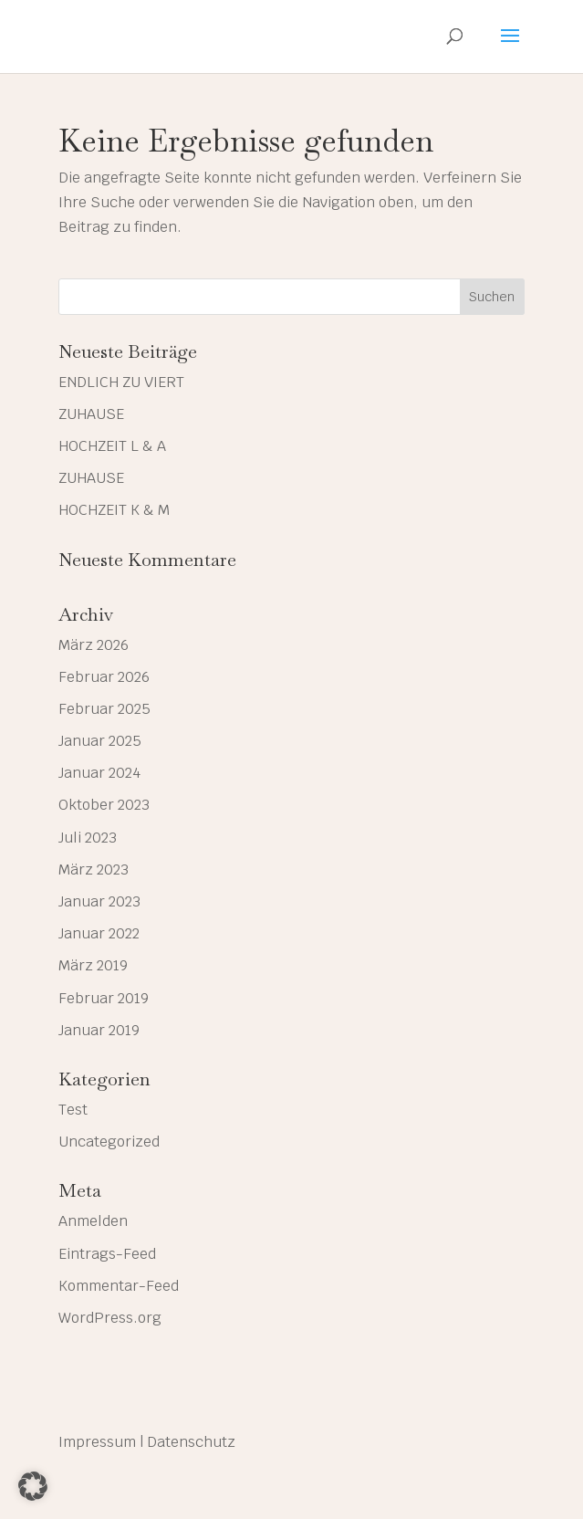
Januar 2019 (99, 1030)
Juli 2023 (87, 837)
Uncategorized (109, 1141)
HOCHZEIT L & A (112, 446)
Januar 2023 (99, 901)
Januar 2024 (99, 772)
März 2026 (93, 645)
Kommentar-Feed (118, 1285)
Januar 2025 (99, 740)
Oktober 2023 (104, 804)
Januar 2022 (99, 933)
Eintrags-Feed (107, 1253)
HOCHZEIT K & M (114, 509)
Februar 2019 (103, 998)
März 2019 (93, 965)
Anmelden (93, 1221)
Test (73, 1109)
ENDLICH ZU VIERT (121, 382)
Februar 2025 (104, 708)
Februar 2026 (104, 676)
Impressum (97, 1441)
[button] (33, 1486)
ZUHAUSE (91, 414)
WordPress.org (109, 1317)
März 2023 (93, 869)
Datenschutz (191, 1441)
